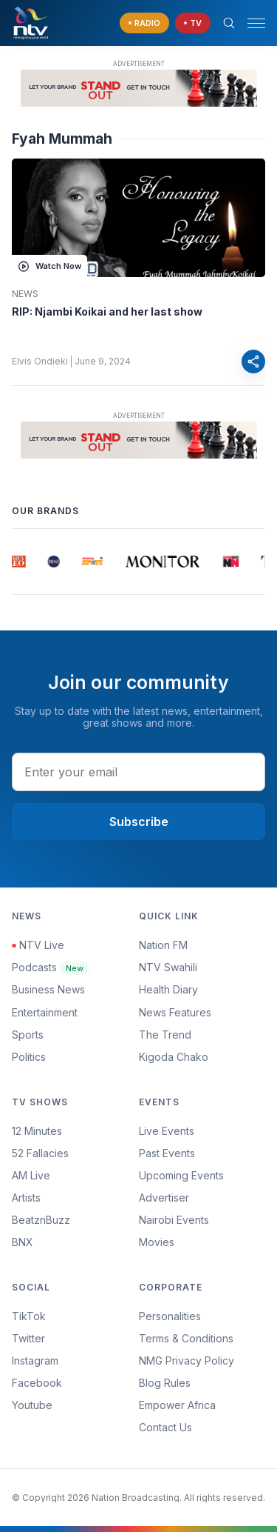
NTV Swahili (168, 967)
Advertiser (164, 1197)
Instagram (35, 1360)
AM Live (31, 1175)
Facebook (37, 1382)
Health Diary (168, 989)
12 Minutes (37, 1131)
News (25, 294)
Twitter (28, 1338)
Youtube (32, 1405)
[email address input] (138, 772)
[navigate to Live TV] (193, 23)
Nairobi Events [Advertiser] (174, 1219)
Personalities (170, 1316)
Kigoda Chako (173, 1056)
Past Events (167, 1153)
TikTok (29, 1316)
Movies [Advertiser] (156, 1242)
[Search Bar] (229, 23)
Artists (26, 1197)
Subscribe (138, 821)
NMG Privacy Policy (186, 1360)
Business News (48, 989)
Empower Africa (177, 1405)
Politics (29, 1056)
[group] (18, 561)
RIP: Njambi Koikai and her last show (107, 311)
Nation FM (163, 945)
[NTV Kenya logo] (30, 23)
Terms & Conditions (186, 1338)
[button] (250, 23)
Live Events (166, 1131)
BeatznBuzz (41, 1219)
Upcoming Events (181, 1175)
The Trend (165, 1034)
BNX (22, 1242)
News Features (175, 1012)
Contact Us (165, 1427)
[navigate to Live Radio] (144, 23)
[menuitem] (202, 1220)
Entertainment (45, 1012)
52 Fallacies (40, 1153)
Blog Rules (165, 1382)
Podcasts (50, 967)
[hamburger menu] (256, 23)
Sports (28, 1034)
